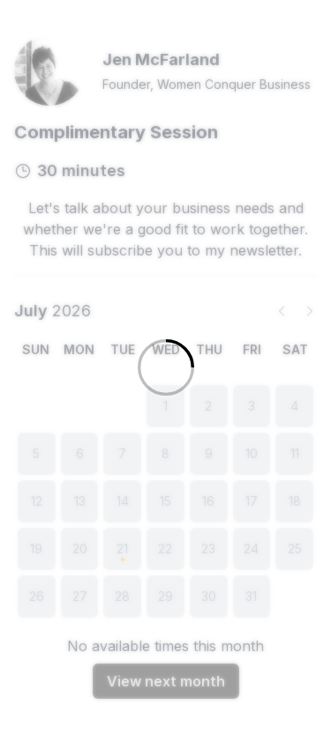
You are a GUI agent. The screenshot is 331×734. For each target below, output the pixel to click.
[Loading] (165, 367)
